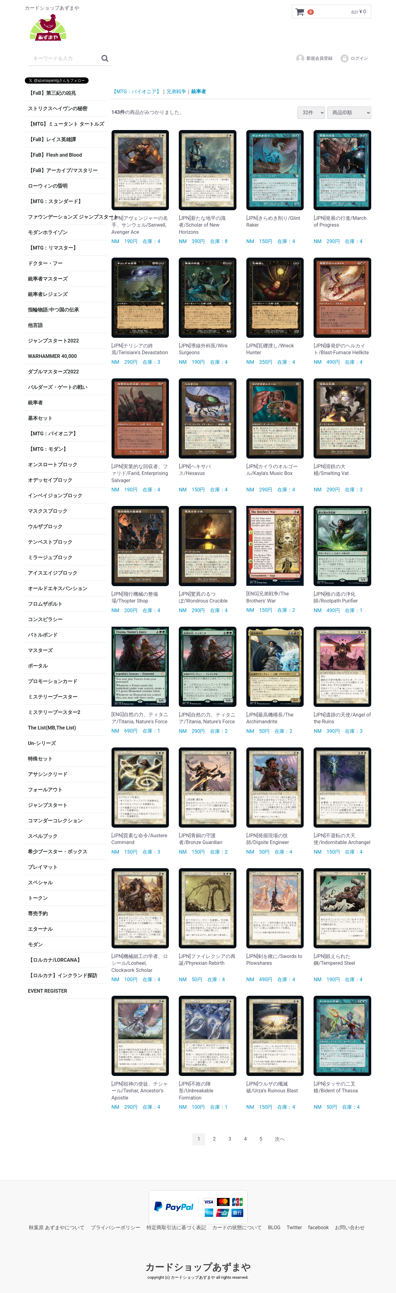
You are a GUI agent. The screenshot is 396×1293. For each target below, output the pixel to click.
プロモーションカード (52, 681)
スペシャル (40, 883)
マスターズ (40, 650)
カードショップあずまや (198, 1267)
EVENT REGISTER (47, 991)
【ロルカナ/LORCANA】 (55, 960)
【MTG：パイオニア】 (53, 434)
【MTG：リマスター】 (53, 248)
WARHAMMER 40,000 (52, 356)
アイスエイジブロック (52, 573)
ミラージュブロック (50, 557)
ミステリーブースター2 (54, 712)
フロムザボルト (45, 604)
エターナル (40, 929)
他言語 (35, 325)
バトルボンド (43, 635)
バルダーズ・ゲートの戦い (57, 387)
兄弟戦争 (176, 91)
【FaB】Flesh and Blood (55, 155)
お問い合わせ (350, 1227)
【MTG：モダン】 (48, 449)
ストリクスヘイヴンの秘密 (57, 108)
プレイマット (43, 867)
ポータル (38, 666)
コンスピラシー (45, 619)
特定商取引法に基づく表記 (176, 1227)
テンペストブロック (50, 542)
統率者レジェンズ (48, 294)
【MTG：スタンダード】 (55, 201)
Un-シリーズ (42, 743)
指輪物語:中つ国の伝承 (53, 310)
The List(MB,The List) (52, 728)
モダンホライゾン (48, 232)
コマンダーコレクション (55, 821)
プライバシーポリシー (115, 1227)
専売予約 (38, 913)
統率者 (35, 403)
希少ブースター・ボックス (57, 852)
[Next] (280, 1139)
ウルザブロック (45, 526)
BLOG (274, 1227)
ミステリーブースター (52, 697)
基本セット (40, 418)
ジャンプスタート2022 (53, 341)
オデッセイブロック (50, 480)
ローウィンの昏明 (48, 186)
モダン (35, 944)
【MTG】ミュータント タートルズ (66, 124)
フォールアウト (45, 790)
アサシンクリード (48, 774)
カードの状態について (237, 1227)
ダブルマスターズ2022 (53, 372)
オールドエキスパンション (57, 588)
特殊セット (40, 759)
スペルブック (43, 836)
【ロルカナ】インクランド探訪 (62, 975)
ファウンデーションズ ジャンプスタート (67, 217)
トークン (38, 898)
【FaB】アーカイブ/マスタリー (63, 170)
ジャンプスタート (48, 805)
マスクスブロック (48, 511)
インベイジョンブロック (55, 495)
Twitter (294, 1227)
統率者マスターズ (48, 279)
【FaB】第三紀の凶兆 (52, 93)
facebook (318, 1227)
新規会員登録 (314, 58)
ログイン (354, 58)
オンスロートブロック (52, 465)
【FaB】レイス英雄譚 (52, 139)
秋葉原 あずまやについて (57, 1227)
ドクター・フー (45, 263)
